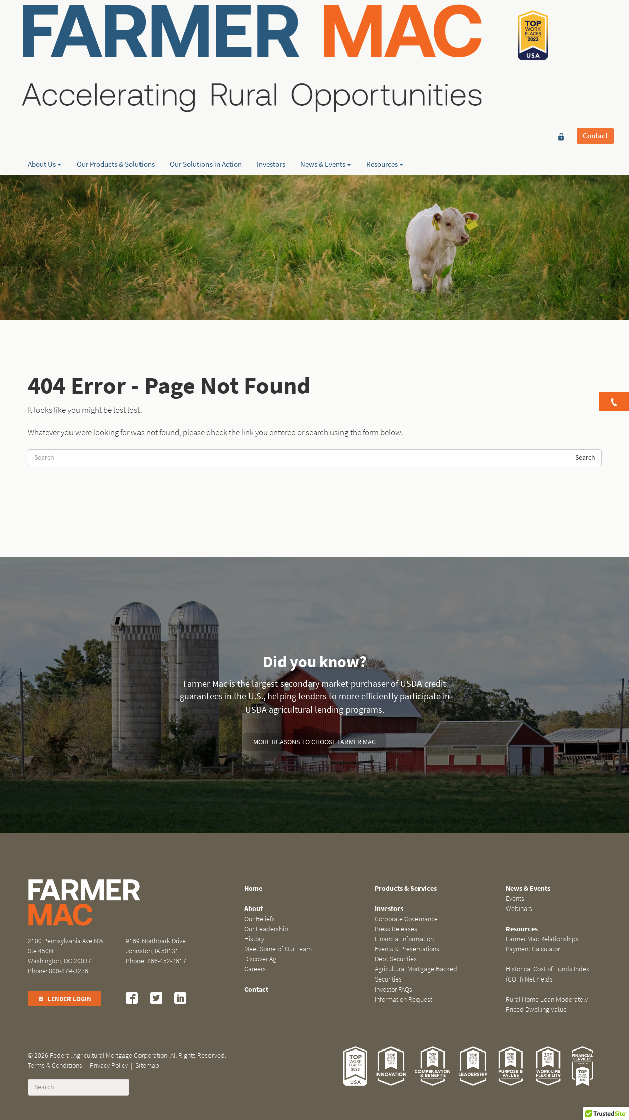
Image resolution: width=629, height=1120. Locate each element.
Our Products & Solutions (116, 106)
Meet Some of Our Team (278, 949)
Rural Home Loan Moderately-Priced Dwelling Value (548, 1004)
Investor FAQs (393, 989)
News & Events (325, 106)
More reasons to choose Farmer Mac (314, 742)
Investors (271, 106)
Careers (255, 969)
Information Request (403, 999)
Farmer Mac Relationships (542, 939)
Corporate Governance (406, 919)
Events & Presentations (407, 949)
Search (585, 457)
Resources (384, 106)
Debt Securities (396, 959)
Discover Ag (260, 959)
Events (515, 898)
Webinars (519, 909)
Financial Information (404, 939)
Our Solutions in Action (206, 106)
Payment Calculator (533, 949)
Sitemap (147, 1065)
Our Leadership (266, 929)
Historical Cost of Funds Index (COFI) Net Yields (547, 974)
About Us (44, 106)
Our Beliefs (259, 919)
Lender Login (64, 999)
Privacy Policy (109, 1065)
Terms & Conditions (55, 1065)
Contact (595, 24)
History (254, 939)
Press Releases (396, 929)
